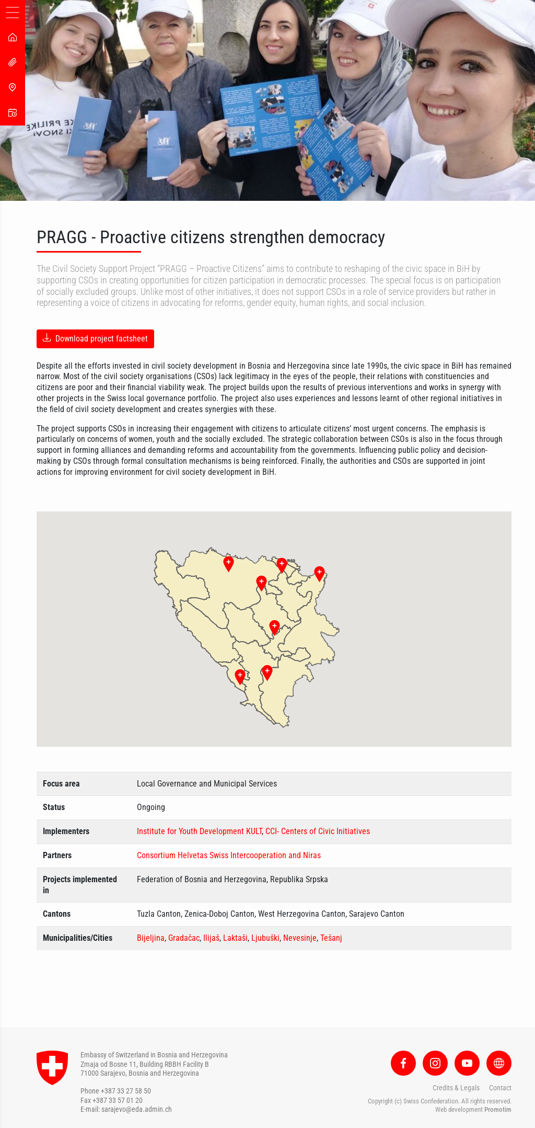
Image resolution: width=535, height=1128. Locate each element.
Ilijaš (211, 938)
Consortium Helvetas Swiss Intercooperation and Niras (229, 855)
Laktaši (235, 938)
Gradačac (184, 938)
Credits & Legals (456, 1088)
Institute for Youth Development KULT (199, 831)
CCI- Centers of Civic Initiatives (317, 831)
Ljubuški (265, 938)
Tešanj (331, 938)
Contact (500, 1088)
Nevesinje (300, 938)
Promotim (497, 1109)
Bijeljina (151, 938)
